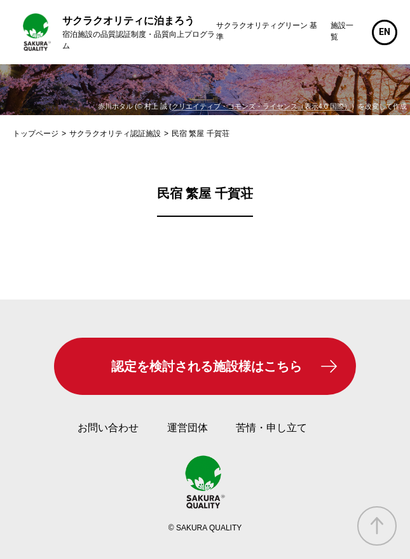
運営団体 (187, 427)
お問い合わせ (108, 427)
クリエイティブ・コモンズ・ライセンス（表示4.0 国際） (261, 106)
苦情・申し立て (271, 427)
